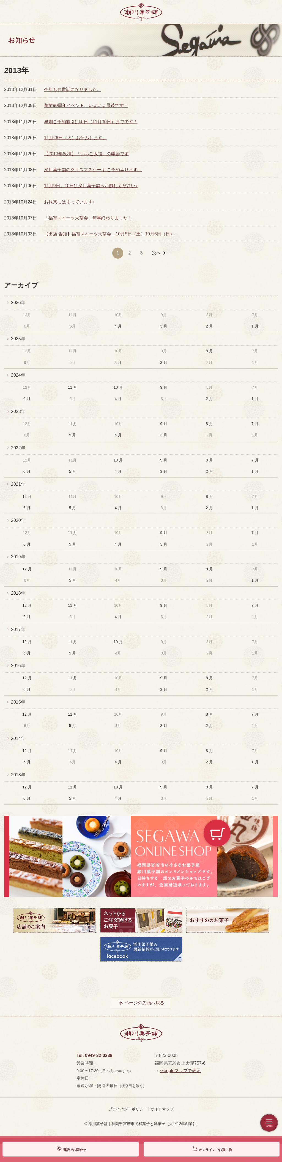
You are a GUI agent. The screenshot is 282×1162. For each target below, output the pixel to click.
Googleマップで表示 (180, 1070)
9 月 (163, 387)
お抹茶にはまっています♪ (69, 202)
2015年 (18, 702)
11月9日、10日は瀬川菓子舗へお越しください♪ (91, 185)
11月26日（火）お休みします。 (75, 137)
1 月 (255, 326)
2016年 (18, 665)
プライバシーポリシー (127, 1109)
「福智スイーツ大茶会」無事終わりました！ (88, 218)
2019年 (18, 556)
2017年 (18, 629)
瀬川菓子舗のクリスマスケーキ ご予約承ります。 (93, 169)
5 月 (72, 435)
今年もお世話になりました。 (72, 89)
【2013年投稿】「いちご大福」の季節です (86, 153)
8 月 (209, 351)
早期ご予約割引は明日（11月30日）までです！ (91, 121)
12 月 (26, 496)
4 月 (118, 326)
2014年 (18, 738)
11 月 (72, 387)
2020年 (18, 520)
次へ (156, 253)
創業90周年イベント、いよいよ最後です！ (86, 105)
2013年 (18, 774)
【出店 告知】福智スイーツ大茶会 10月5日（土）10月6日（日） (109, 234)
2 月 (209, 326)
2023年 (18, 411)
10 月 (118, 387)
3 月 (163, 326)
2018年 (18, 593)
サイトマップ (162, 1109)
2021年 (18, 484)
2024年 (18, 375)
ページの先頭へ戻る (144, 1002)
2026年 (18, 302)
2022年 (18, 448)
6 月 (27, 398)
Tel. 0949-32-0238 (94, 1055)
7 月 (255, 424)
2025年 (18, 338)
